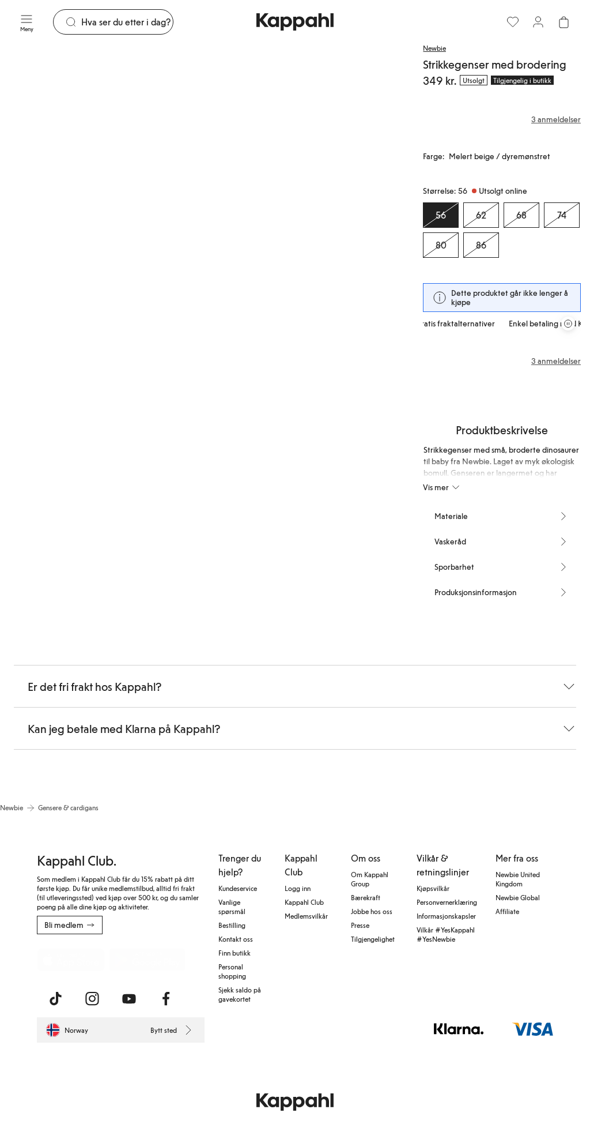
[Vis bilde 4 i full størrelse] (200, 438)
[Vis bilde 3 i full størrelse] (65, 438)
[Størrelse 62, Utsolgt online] (481, 215)
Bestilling (231, 925)
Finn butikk (234, 953)
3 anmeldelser (556, 361)
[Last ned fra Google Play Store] (147, 959)
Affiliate (507, 911)
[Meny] (26, 22)
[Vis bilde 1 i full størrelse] (99, 190)
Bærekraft (365, 897)
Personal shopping (232, 971)
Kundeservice (237, 888)
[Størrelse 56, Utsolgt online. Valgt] (441, 215)
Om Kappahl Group (369, 879)
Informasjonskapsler (446, 916)
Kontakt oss (235, 939)
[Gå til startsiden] (295, 22)
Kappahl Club (304, 902)
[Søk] (127, 22)
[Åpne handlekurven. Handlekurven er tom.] (563, 22)
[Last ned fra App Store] (71, 959)
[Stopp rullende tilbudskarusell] (568, 323)
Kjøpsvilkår (433, 888)
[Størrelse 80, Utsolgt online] (441, 245)
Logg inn (298, 888)
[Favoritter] (512, 22)
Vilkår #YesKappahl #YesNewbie (446, 934)
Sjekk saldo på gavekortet (239, 994)
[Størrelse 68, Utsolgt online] (521, 215)
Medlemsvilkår (306, 916)
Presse (360, 925)
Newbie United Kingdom (518, 879)
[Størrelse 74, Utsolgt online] (562, 215)
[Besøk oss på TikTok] (55, 999)
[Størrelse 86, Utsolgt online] (481, 245)
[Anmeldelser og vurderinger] (502, 119)
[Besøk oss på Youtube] (129, 999)
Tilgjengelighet (373, 939)
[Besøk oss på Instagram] (92, 999)
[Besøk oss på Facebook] (166, 999)
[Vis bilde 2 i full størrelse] (301, 190)
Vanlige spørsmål (231, 906)
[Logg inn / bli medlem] (538, 22)
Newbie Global (518, 897)
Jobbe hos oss (371, 911)
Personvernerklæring (447, 902)
